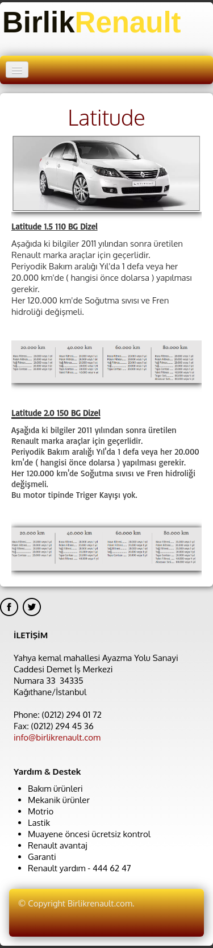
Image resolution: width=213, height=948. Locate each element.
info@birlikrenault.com (57, 737)
